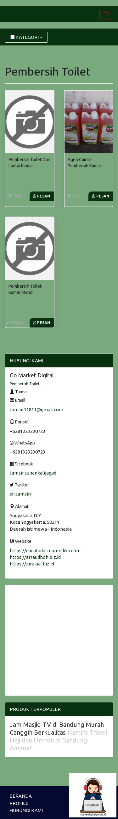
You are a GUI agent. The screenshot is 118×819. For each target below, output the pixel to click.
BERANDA (20, 796)
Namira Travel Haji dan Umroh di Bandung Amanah (58, 740)
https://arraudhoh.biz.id (35, 557)
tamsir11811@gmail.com (36, 409)
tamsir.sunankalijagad (33, 472)
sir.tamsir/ (20, 493)
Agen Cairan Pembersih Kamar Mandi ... (84, 166)
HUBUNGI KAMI (26, 810)
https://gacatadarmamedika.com (45, 550)
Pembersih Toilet (25, 384)
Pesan (41, 196)
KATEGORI (26, 37)
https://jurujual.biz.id (32, 563)
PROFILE (18, 803)
